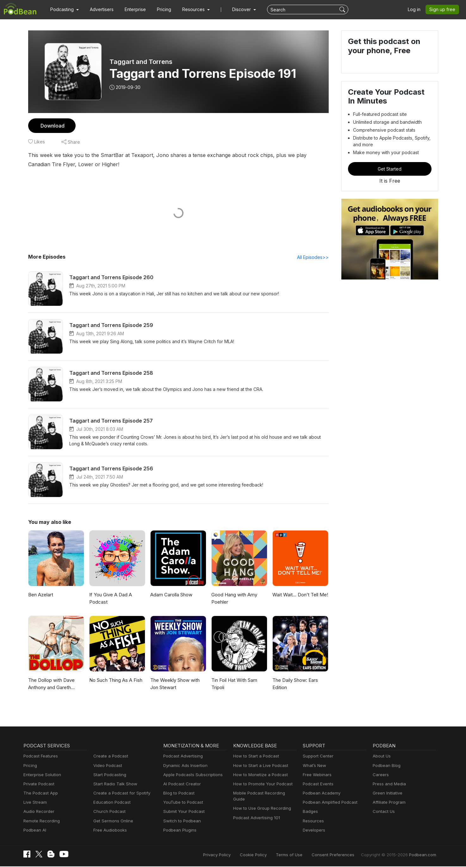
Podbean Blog (386, 765)
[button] (63, 9)
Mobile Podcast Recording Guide (263, 793)
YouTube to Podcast (182, 802)
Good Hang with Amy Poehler (233, 598)
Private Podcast (38, 784)
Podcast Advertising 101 (255, 811)
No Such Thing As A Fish (115, 680)
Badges (310, 811)
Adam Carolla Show (171, 595)
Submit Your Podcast (182, 811)
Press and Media (388, 784)
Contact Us (383, 811)
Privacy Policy (233, 855)
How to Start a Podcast (254, 756)
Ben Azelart (40, 595)
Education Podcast (110, 802)
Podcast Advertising (181, 756)
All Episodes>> (313, 257)
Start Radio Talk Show (113, 784)
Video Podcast (106, 765)
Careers (380, 775)
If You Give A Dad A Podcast (109, 598)
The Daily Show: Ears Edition (295, 684)
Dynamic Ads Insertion (184, 765)
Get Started (389, 168)
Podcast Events (317, 784)
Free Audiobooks (109, 830)
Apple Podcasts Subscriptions (190, 775)
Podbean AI (34, 830)
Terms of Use (301, 855)
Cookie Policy (267, 855)
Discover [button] (235, 9)
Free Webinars (316, 775)
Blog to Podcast (177, 793)
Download (51, 125)
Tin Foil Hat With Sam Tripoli (234, 684)
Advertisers (99, 9)
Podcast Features (39, 756)
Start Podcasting (108, 775)
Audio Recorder (38, 811)
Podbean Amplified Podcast (328, 802)
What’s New (314, 765)
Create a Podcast (109, 756)
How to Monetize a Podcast (258, 775)
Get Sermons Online (112, 821)
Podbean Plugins (179, 830)
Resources (313, 821)
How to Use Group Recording (260, 802)
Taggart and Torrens (139, 61)
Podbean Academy (320, 793)
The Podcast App (39, 793)
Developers (313, 830)
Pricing (159, 9)
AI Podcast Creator (180, 784)
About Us (381, 756)
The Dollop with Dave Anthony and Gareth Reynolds (50, 684)
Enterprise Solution (41, 775)
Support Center (317, 756)
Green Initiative (387, 793)
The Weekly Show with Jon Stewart (174, 684)
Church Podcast (108, 811)
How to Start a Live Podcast (259, 765)
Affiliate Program (388, 802)
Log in (416, 9)
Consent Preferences (341, 855)
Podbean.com (423, 855)
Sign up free (444, 9)
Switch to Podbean (180, 821)
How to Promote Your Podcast (261, 784)
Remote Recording (40, 821)
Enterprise (131, 9)
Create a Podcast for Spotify (119, 793)
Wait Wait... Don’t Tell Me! (299, 595)
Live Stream (34, 802)
